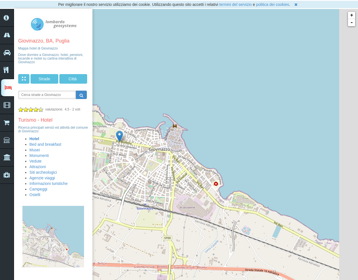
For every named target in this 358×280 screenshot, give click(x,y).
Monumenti (39, 155)
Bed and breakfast (45, 144)
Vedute (35, 161)
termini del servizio (235, 4)
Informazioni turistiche (48, 183)
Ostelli (34, 194)
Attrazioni (37, 166)
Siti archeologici (43, 172)
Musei (34, 150)
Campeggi (38, 189)
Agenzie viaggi (42, 178)
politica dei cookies (272, 4)
